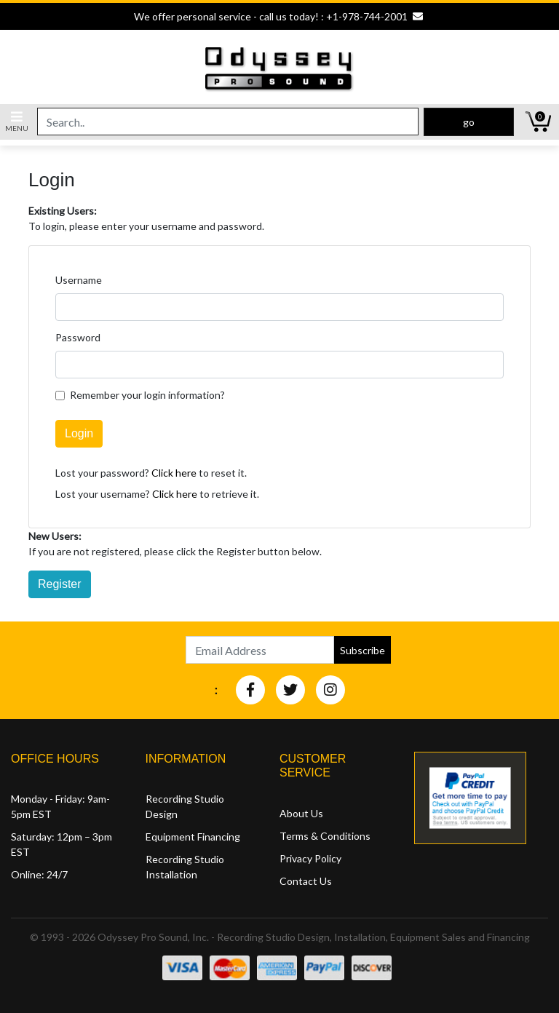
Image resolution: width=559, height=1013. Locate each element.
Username (78, 280)
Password (77, 337)
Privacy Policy (310, 858)
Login (79, 433)
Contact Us (306, 881)
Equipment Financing (193, 836)
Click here (174, 472)
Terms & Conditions (325, 836)
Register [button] (60, 584)
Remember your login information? (147, 395)
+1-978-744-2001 (367, 16)
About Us (301, 813)
